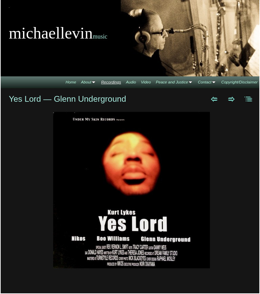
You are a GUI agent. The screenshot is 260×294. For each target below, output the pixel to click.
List (248, 99)
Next (231, 99)
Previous (214, 99)
